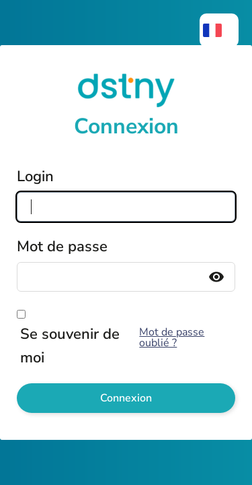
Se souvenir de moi (70, 346)
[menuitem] (219, 30)
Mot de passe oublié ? (171, 337)
